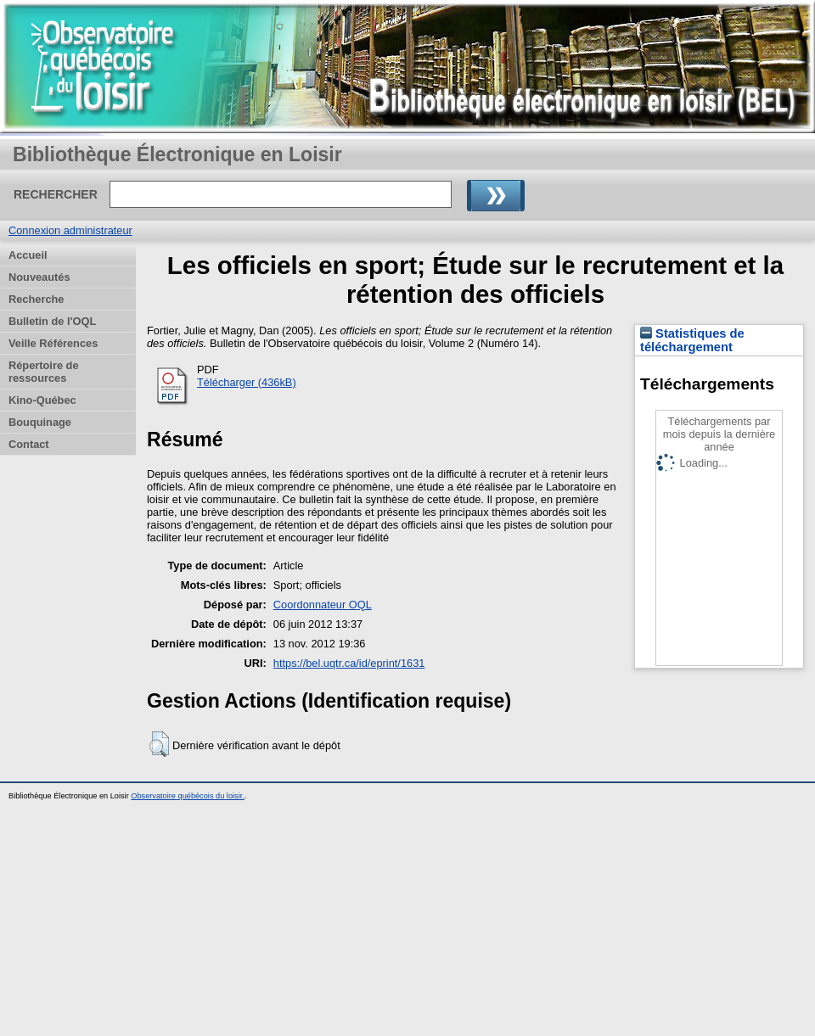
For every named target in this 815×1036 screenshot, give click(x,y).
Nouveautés (39, 277)
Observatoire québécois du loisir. (187, 796)
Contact (28, 444)
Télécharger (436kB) (246, 382)
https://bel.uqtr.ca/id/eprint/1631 (349, 663)
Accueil (28, 255)
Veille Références (53, 343)
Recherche (36, 299)
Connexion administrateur (70, 230)
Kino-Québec (42, 400)
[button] (159, 744)
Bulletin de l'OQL (52, 321)
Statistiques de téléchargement (692, 340)
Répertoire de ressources (43, 371)
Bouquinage (39, 422)
